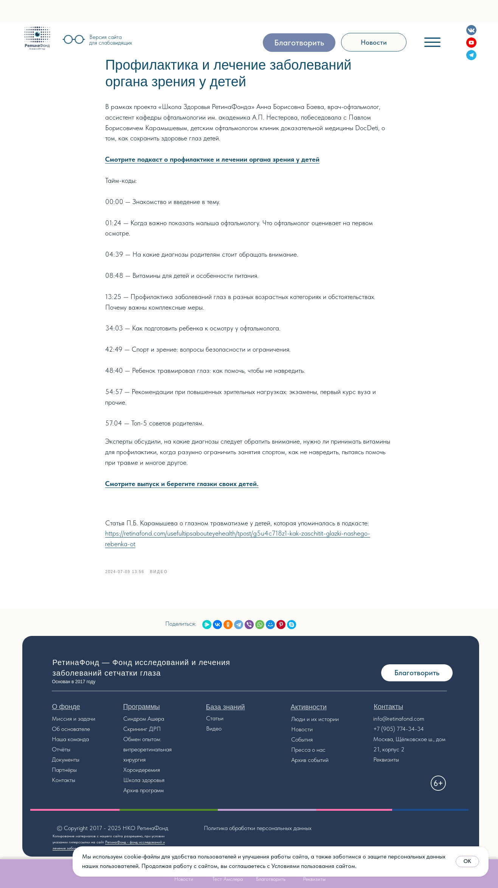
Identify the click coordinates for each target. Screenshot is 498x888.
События (302, 743)
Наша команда (70, 742)
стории (330, 722)
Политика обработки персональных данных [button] (258, 831)
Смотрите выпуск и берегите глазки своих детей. (182, 485)
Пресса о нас (308, 753)
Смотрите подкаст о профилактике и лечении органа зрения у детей (212, 161)
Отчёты (61, 753)
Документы (65, 763)
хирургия (134, 763)
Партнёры (64, 773)
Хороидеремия (141, 773)
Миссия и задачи (73, 722)
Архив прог (137, 794)
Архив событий (310, 763)
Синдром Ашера (143, 722)
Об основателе (71, 732)
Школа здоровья (143, 783)
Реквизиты (386, 763)
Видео (214, 732)
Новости (302, 733)
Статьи (214, 722)
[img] (37, 38)
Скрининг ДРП (142, 732)
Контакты (63, 783)
